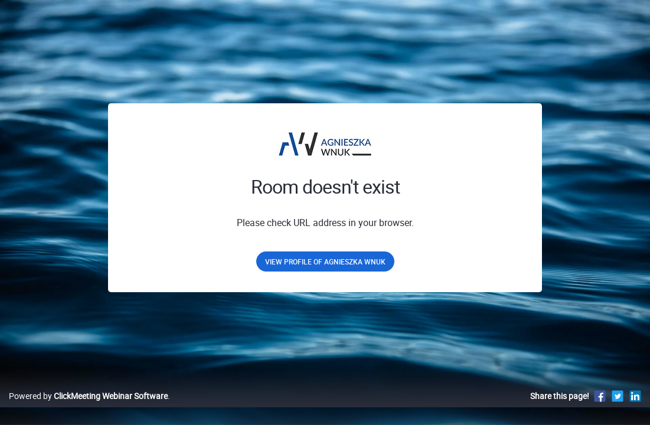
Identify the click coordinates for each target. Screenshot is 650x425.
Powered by (88, 408)
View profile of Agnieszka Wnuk (325, 261)
